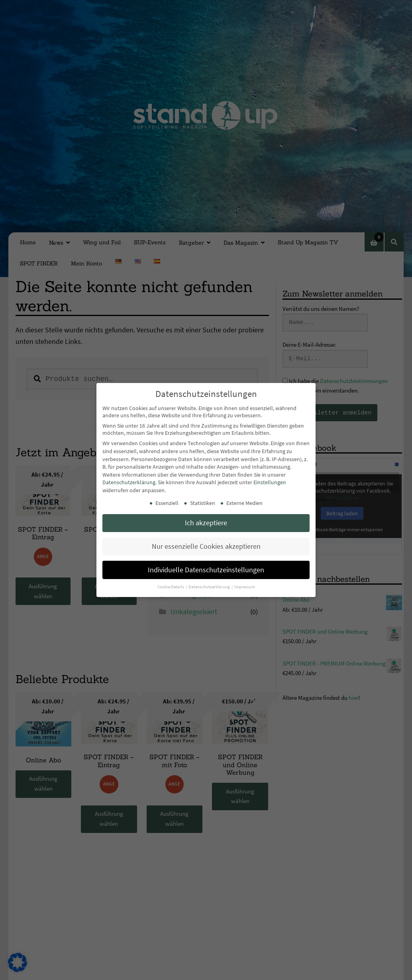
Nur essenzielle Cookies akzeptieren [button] (206, 546)
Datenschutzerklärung (128, 482)
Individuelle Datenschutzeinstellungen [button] (206, 570)
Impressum (244, 586)
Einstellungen (269, 482)
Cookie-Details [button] (171, 586)
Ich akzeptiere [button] (206, 522)
